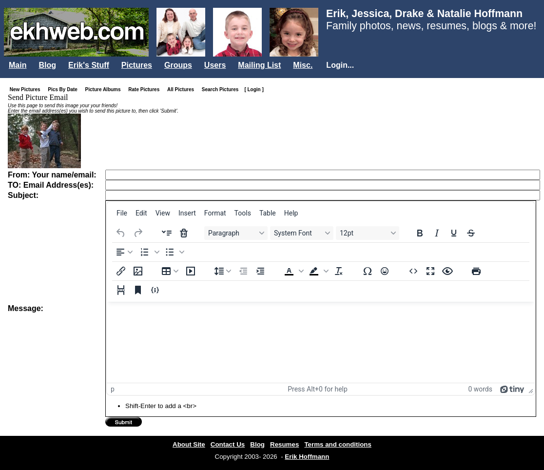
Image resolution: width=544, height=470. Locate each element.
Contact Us (228, 444)
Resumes (284, 444)
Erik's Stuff (88, 65)
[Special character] (367, 271)
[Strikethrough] (471, 233)
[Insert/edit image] (138, 271)
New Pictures (27, 89)
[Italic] (436, 233)
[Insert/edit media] (190, 271)
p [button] (113, 389)
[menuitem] (122, 213)
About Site (189, 444)
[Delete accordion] (183, 233)
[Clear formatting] (338, 271)
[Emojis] (384, 271)
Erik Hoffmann (307, 456)
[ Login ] (253, 89)
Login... (340, 65)
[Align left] (124, 252)
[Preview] (447, 271)
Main (17, 65)
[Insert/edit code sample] (155, 290)
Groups (178, 65)
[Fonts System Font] (301, 233)
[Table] (170, 271)
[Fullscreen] (430, 271)
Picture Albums (105, 89)
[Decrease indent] (243, 271)
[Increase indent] (260, 271)
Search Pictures (222, 89)
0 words (480, 389)
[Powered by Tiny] (512, 389)
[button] (148, 252)
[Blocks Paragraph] (236, 233)
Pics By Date (64, 89)
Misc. (302, 65)
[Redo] (138, 233)
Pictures (136, 65)
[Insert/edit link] (121, 271)
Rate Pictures (145, 89)
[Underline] (454, 233)
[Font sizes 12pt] (367, 233)
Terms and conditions (337, 444)
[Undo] (121, 233)
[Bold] (419, 233)
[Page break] (121, 290)
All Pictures (182, 89)
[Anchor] (138, 290)
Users (215, 65)
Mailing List (259, 65)
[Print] (476, 271)
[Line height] (222, 271)
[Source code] (413, 271)
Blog (47, 65)
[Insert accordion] (166, 233)
